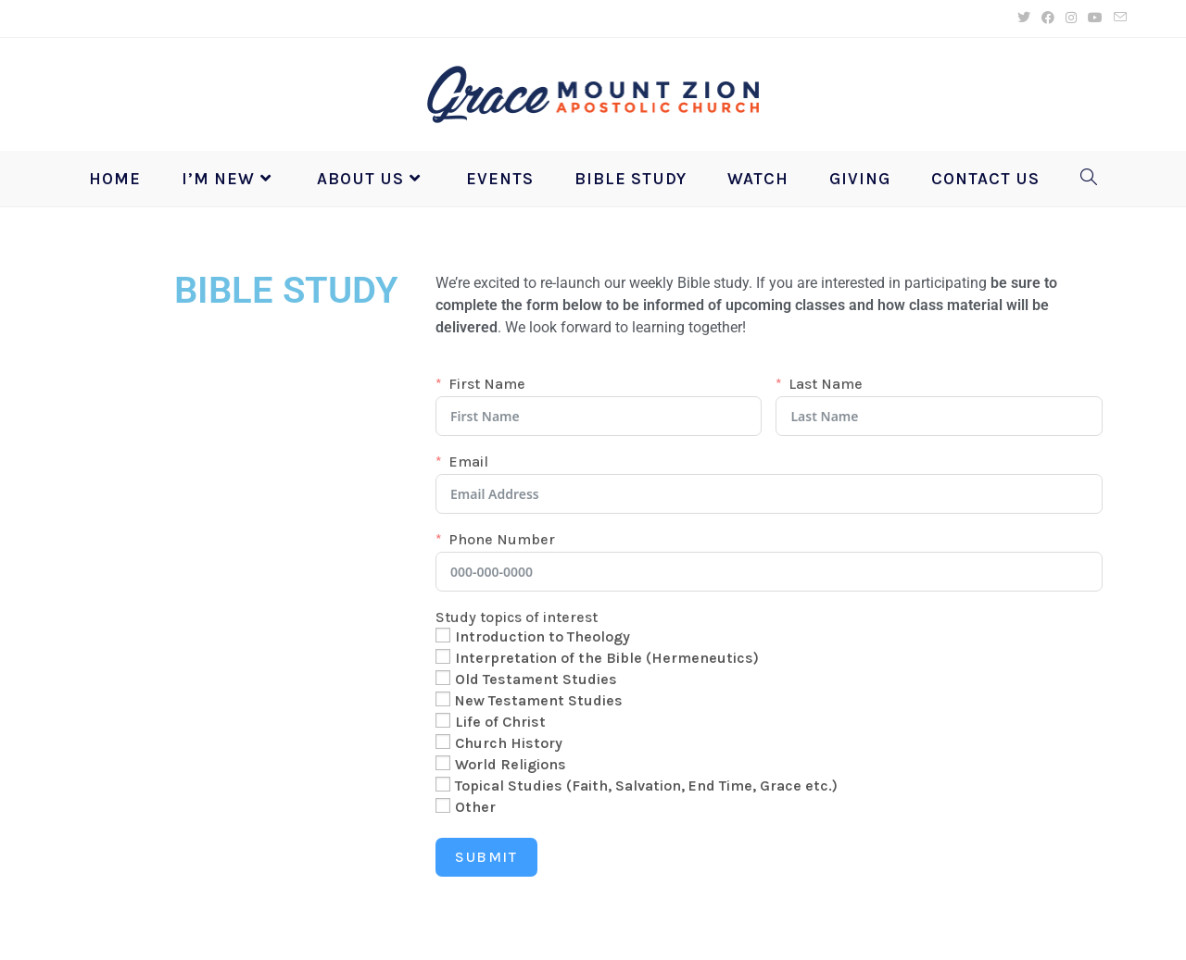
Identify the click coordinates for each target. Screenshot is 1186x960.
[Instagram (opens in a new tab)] (1071, 18)
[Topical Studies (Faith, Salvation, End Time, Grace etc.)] (442, 784)
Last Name (826, 384)
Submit (486, 857)
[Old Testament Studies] (442, 677)
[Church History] (442, 741)
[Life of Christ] (442, 720)
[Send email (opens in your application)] (1117, 18)
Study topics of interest (516, 617)
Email (468, 462)
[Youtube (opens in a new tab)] (1095, 18)
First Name (486, 384)
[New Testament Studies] (442, 699)
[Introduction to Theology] (442, 635)
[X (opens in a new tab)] (1024, 18)
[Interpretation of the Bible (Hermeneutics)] (442, 656)
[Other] (442, 805)
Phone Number (501, 539)
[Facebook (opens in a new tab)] (1048, 18)
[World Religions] (442, 762)
